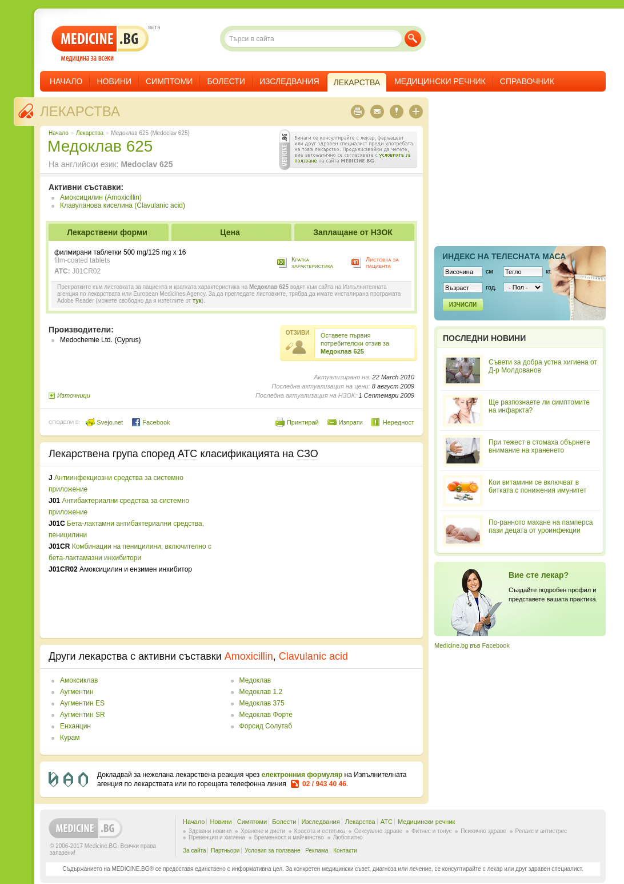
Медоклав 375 (262, 703)
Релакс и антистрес (541, 831)
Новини (114, 81)
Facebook (150, 422)
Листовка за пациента (382, 262)
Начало (66, 81)
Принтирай (303, 422)
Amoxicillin (249, 656)
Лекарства (80, 111)
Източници (73, 395)
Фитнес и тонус (431, 831)
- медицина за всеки (100, 44)
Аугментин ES (82, 703)
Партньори (225, 850)
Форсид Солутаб (266, 726)
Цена (229, 232)
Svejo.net (104, 422)
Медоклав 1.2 (261, 692)
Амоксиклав (79, 680)
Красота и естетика (319, 831)
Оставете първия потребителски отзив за (355, 343)
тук (197, 301)
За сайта (194, 850)
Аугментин (77, 692)
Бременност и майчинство (289, 837)
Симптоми (169, 81)
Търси (413, 38)
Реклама (316, 850)
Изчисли (463, 305)
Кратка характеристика (312, 262)
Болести (226, 81)
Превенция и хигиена (217, 837)
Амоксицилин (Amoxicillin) (101, 197)
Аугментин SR (82, 715)
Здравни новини (210, 831)
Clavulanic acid (313, 656)
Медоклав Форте (266, 715)
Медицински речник (440, 81)
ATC (387, 821)
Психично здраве (483, 831)
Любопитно (348, 837)
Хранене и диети (263, 831)
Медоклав (255, 680)
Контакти (345, 850)
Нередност (398, 422)
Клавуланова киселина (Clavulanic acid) (122, 205)
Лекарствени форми (107, 232)
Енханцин (75, 726)
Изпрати (351, 422)
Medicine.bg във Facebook (472, 645)
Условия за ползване (272, 850)
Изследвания (289, 81)
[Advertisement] (321, 552)
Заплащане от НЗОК (353, 232)
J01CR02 (86, 271)
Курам (69, 738)
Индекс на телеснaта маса (504, 256)
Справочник (527, 81)
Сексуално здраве (378, 831)
